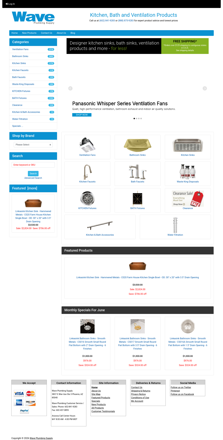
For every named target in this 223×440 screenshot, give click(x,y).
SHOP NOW (82, 114)
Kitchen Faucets (33, 70)
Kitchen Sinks (33, 63)
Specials (95, 401)
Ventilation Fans (33, 49)
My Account (137, 401)
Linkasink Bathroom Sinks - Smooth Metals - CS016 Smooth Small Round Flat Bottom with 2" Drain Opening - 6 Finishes (87, 343)
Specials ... (17, 126)
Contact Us (46, 33)
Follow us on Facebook (182, 394)
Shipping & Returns (140, 390)
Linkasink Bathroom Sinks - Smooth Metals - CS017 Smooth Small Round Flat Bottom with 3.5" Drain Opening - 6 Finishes (137, 343)
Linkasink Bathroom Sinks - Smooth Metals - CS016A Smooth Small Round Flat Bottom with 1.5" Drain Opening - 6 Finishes (187, 343)
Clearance (33, 105)
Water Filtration (33, 119)
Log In (10, 4)
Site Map (95, 394)
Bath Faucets (33, 77)
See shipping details (185, 50)
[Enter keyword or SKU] (33, 164)
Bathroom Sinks (33, 56)
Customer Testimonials (103, 411)
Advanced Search (33, 178)
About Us (61, 33)
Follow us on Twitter (181, 387)
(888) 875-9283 (126, 20)
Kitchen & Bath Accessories (33, 112)
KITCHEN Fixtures (33, 91)
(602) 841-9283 (107, 20)
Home (15, 33)
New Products (29, 33)
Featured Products (100, 397)
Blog (73, 33)
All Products (97, 408)
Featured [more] (24, 188)
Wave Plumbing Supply (41, 438)
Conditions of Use (140, 397)
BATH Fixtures (33, 98)
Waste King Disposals (33, 84)
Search (33, 173)
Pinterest (175, 390)
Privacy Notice (138, 394)
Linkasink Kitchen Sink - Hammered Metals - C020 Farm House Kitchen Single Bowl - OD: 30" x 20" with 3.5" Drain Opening (33, 210)
